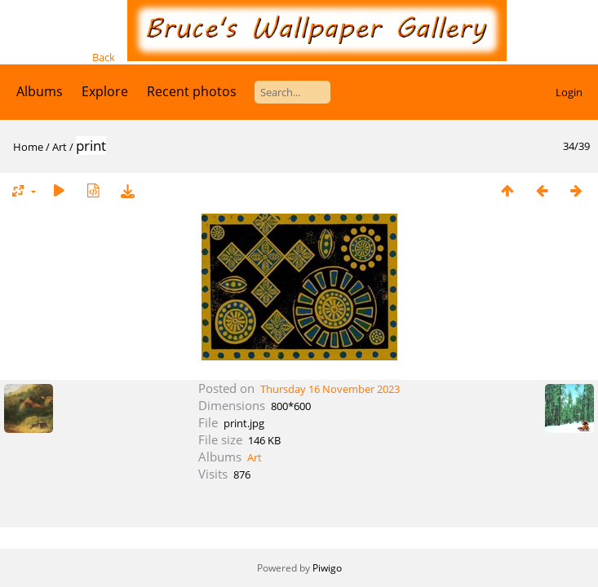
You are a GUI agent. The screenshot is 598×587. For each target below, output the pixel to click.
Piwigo (327, 568)
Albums (39, 91)
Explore (105, 91)
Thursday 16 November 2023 (330, 389)
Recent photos (192, 91)
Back (103, 57)
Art (59, 146)
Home (28, 146)
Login (569, 92)
